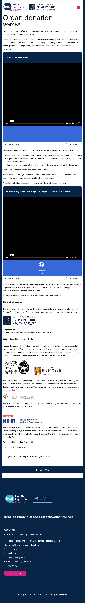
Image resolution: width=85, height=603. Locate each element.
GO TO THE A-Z (15, 573)
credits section (9, 390)
